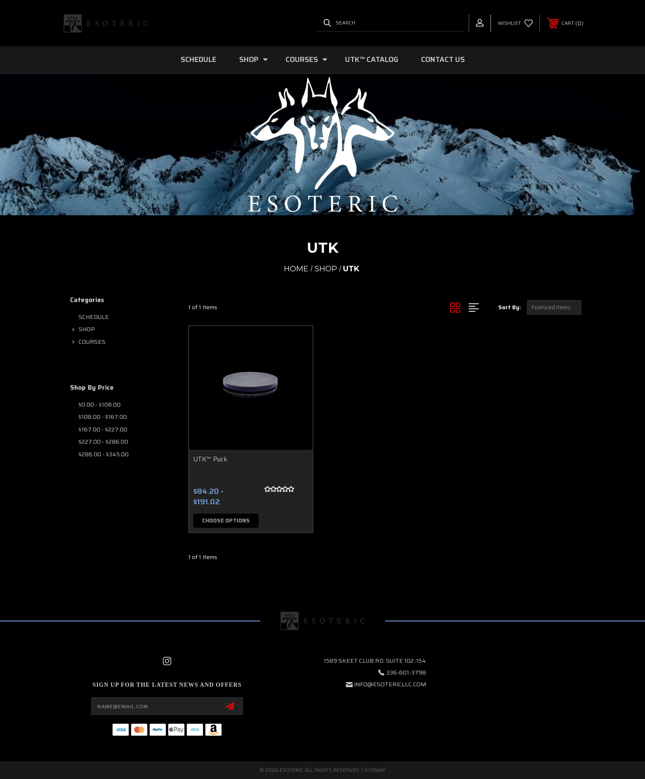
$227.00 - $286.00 (103, 441)
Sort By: (509, 307)
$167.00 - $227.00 (102, 429)
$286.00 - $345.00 (103, 454)
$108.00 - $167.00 (102, 416)
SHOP (253, 59)
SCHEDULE (198, 59)
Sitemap (375, 770)
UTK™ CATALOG (371, 59)
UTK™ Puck (210, 459)
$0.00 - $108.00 (99, 404)
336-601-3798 (406, 672)
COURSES (306, 59)
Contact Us (443, 59)
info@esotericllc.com (390, 684)
